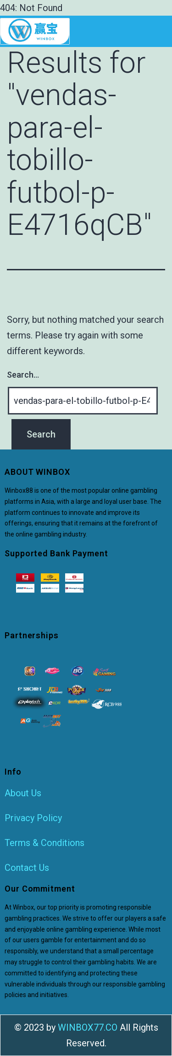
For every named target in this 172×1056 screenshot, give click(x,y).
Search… (23, 374)
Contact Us (27, 867)
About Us (23, 793)
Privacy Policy (33, 817)
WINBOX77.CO (87, 1027)
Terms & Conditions (44, 842)
